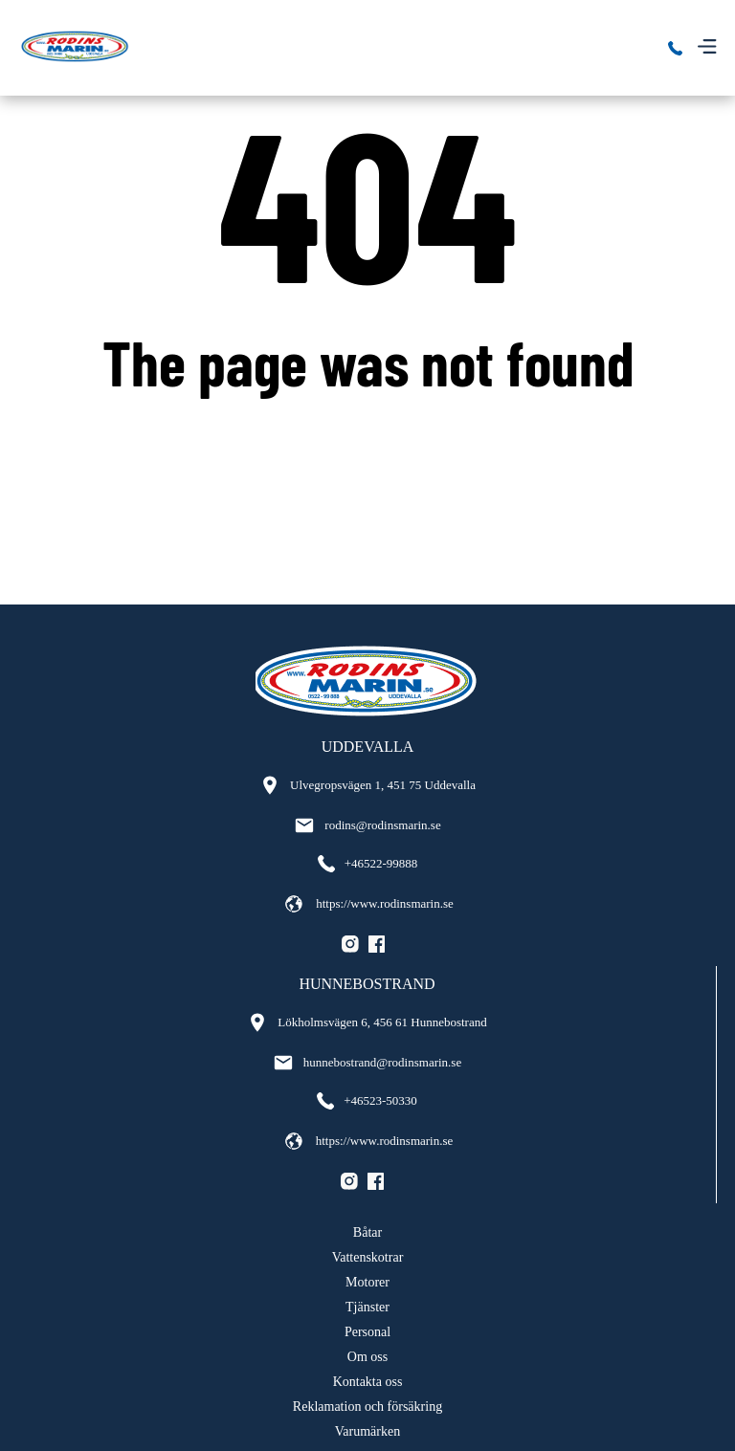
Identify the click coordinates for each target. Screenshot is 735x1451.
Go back (368, 438)
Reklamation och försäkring (367, 1406)
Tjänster (367, 1307)
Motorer (367, 1282)
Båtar (367, 1232)
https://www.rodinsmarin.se (367, 903)
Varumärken (367, 1431)
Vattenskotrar (368, 1257)
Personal (367, 1332)
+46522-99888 (368, 863)
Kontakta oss (368, 1381)
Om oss (367, 1357)
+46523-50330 (367, 1101)
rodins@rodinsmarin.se (367, 825)
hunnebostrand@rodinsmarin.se (367, 1062)
